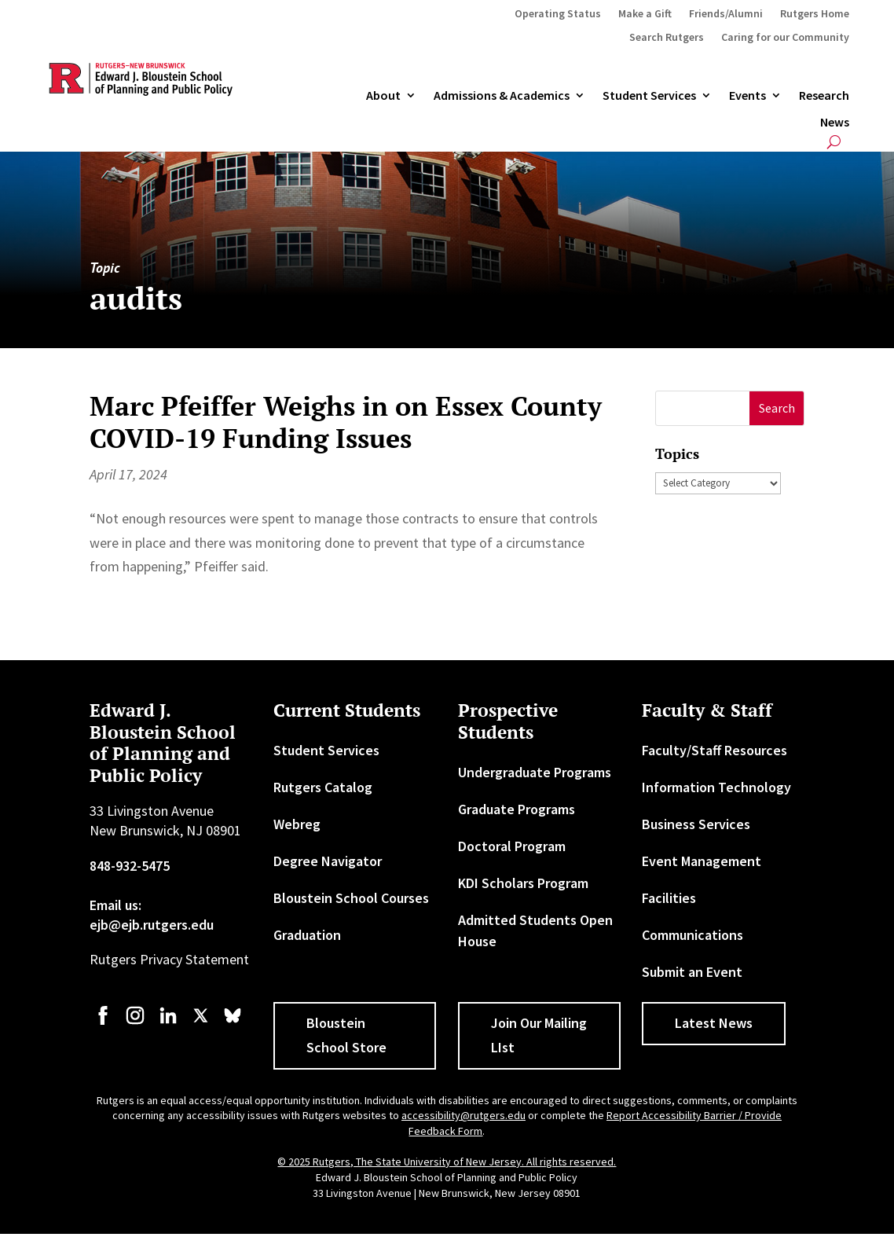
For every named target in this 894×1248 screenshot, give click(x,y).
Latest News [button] (714, 1023)
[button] (776, 408)
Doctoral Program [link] (512, 846)
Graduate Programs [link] (516, 809)
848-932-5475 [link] (130, 866)
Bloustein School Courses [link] (351, 898)
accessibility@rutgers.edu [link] (463, 1115)
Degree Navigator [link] (327, 861)
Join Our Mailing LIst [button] (539, 1035)
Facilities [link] (669, 898)
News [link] (834, 123)
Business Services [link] (696, 824)
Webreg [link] (297, 824)
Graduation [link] (307, 935)
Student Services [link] (649, 96)
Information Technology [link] (716, 787)
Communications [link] (692, 935)
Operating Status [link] (558, 14)
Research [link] (824, 96)
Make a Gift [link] (645, 14)
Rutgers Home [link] (814, 14)
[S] (702, 408)
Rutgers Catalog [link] (322, 787)
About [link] (383, 96)
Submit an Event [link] (692, 972)
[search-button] (834, 142)
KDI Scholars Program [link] (523, 883)
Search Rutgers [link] (666, 37)
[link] (102, 1023)
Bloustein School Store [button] (346, 1035)
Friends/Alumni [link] (726, 14)
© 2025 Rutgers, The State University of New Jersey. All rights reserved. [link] (446, 1161)
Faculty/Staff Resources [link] (714, 750)
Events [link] (747, 96)
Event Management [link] (701, 861)
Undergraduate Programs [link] (534, 772)
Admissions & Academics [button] (502, 96)
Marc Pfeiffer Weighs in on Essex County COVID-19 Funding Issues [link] (346, 422)
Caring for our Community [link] (785, 37)
